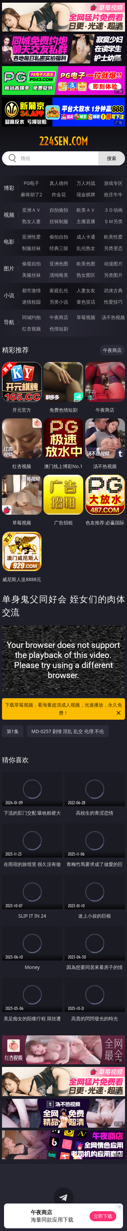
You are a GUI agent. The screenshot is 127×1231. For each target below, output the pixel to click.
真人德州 (58, 183)
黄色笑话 (86, 302)
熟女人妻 (31, 221)
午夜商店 (58, 317)
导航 (9, 322)
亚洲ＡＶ (31, 210)
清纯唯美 (58, 275)
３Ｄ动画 (113, 210)
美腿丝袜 (31, 275)
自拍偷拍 (58, 210)
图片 (9, 268)
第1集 (13, 731)
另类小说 (58, 302)
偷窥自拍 (31, 263)
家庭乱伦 (58, 290)
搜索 (111, 158)
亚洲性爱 (31, 237)
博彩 (9, 188)
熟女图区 (86, 275)
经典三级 (58, 248)
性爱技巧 (113, 302)
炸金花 (59, 194)
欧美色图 (86, 263)
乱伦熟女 (86, 248)
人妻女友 (86, 290)
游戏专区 (113, 183)
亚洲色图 (58, 263)
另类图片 (113, 275)
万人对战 (86, 183)
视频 (9, 214)
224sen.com (63, 141)
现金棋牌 (86, 194)
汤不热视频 (113, 317)
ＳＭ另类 (113, 221)
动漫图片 (113, 263)
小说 (9, 295)
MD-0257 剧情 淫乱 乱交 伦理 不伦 (67, 731)
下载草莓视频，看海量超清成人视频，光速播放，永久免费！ (63, 709)
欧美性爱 (113, 237)
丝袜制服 (58, 221)
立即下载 (103, 1216)
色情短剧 (58, 328)
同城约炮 (31, 317)
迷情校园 (31, 302)
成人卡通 (86, 237)
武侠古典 (113, 290)
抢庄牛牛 (113, 194)
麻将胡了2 (31, 194)
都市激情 (31, 290)
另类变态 (113, 248)
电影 (9, 241)
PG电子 (31, 183)
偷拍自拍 (58, 237)
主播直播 (86, 221)
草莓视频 (86, 317)
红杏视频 (31, 328)
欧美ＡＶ (86, 210)
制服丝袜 (31, 248)
